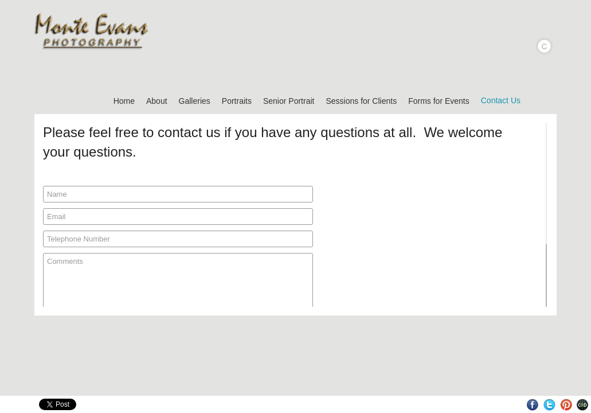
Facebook (533, 405)
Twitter (549, 405)
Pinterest (566, 405)
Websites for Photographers (583, 405)
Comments (178, 300)
